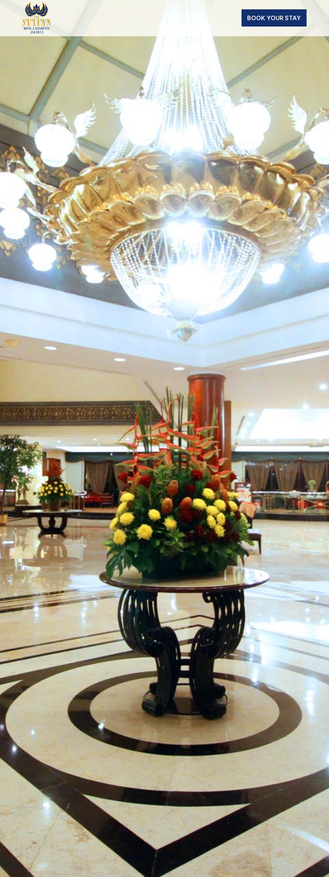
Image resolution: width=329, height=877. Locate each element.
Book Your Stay (274, 18)
